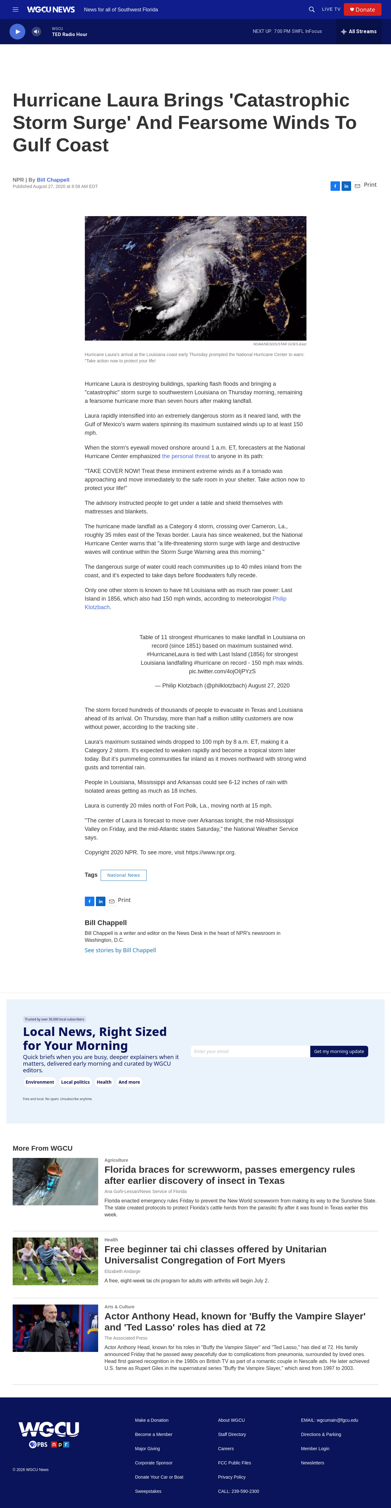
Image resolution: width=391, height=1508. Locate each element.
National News (123, 875)
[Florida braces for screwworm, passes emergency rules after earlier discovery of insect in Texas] (55, 1181)
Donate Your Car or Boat (159, 1477)
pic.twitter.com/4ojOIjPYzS (222, 671)
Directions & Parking (321, 1434)
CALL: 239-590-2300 (238, 1491)
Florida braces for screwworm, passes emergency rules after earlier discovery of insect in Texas (229, 1175)
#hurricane (207, 663)
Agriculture (116, 1160)
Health (111, 1239)
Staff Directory (232, 1434)
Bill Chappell (53, 180)
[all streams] (359, 31)
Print (370, 184)
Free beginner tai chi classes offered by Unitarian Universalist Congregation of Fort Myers (215, 1254)
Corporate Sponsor (154, 1463)
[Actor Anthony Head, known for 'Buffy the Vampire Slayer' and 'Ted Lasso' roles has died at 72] (55, 1328)
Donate (365, 9)
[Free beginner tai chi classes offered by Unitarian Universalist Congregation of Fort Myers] (55, 1261)
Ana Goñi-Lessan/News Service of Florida (145, 1191)
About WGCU (231, 1420)
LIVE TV (331, 9)
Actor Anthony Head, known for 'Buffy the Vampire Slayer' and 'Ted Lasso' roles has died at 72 (235, 1321)
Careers (226, 1448)
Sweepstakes (148, 1491)
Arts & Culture (119, 1306)
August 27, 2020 (269, 685)
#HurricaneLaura (168, 654)
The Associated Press (125, 1338)
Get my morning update (339, 1051)
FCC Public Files (234, 1463)
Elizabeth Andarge (122, 1271)
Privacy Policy (232, 1477)
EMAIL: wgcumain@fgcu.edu (329, 1420)
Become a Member (154, 1434)
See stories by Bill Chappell (120, 950)
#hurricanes (209, 637)
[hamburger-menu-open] (15, 9)
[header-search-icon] (312, 9)
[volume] (36, 32)
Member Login (315, 1448)
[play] (17, 31)
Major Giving (147, 1448)
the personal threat (186, 456)
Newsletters (312, 1463)
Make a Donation (152, 1420)
